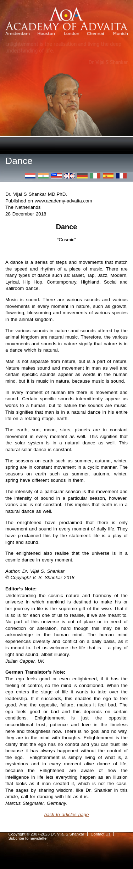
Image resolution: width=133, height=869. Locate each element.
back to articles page (66, 814)
